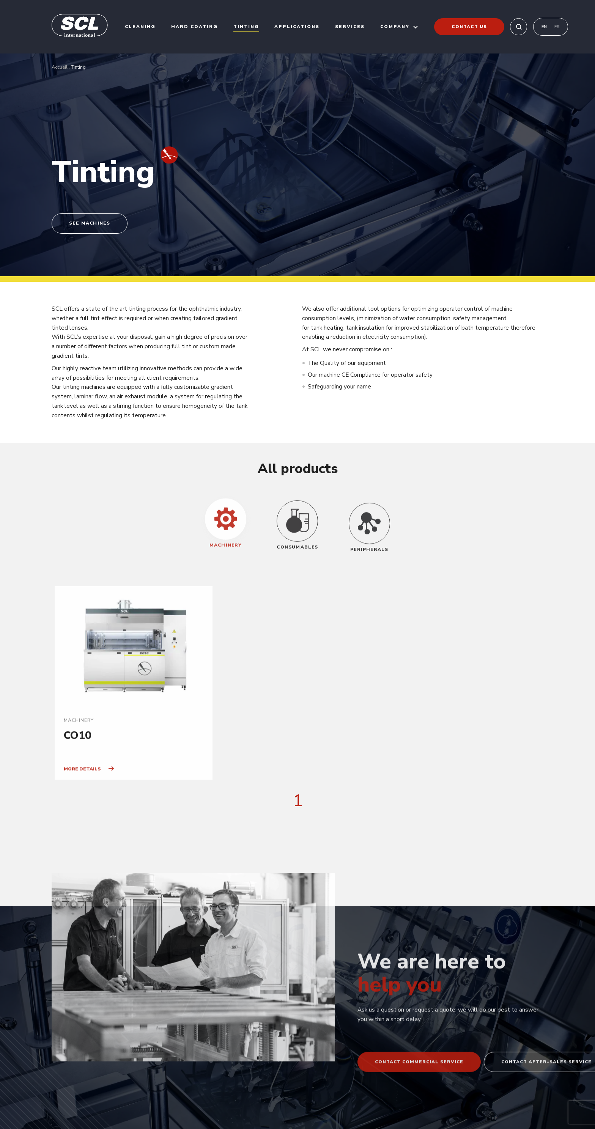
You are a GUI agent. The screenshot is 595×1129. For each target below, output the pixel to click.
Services (350, 27)
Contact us (469, 27)
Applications (297, 27)
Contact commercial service (419, 1094)
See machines (89, 223)
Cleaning (140, 27)
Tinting (246, 27)
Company (394, 27)
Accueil (60, 67)
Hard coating (194, 27)
